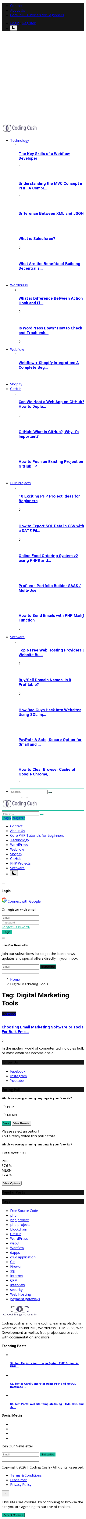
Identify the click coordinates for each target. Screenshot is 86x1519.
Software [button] (17, 637)
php (13, 1215)
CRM (14, 1280)
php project (19, 1220)
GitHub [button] (15, 388)
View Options (11, 1183)
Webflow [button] (17, 349)
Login (14, 23)
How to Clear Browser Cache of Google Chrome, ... (47, 771)
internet (16, 1275)
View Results (21, 1123)
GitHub (15, 858)
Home (15, 979)
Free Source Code (24, 1210)
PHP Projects (20, 863)
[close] (5, 1493)
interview (17, 1285)
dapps (15, 1252)
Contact (16, 5)
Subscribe (48, 966)
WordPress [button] (19, 285)
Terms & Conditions (26, 1475)
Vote (6, 1123)
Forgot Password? (16, 927)
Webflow (17, 849)
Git (12, 1261)
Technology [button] (19, 140)
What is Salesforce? (37, 238)
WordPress (19, 844)
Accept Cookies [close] (13, 1515)
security (16, 1289)
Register (29, 23)
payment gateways (25, 1299)
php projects (20, 1224)
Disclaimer (18, 1480)
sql (12, 1271)
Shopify (16, 854)
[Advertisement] (43, 77)
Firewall (16, 1266)
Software (17, 868)
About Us (17, 10)
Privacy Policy (20, 1484)
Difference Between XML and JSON (51, 213)
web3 (14, 1243)
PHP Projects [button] (20, 483)
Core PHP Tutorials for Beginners (37, 15)
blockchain (18, 1229)
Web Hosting (20, 1294)
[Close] (3, 937)
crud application (23, 1257)
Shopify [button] (16, 384)
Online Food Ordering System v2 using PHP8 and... (48, 558)
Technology (19, 840)
